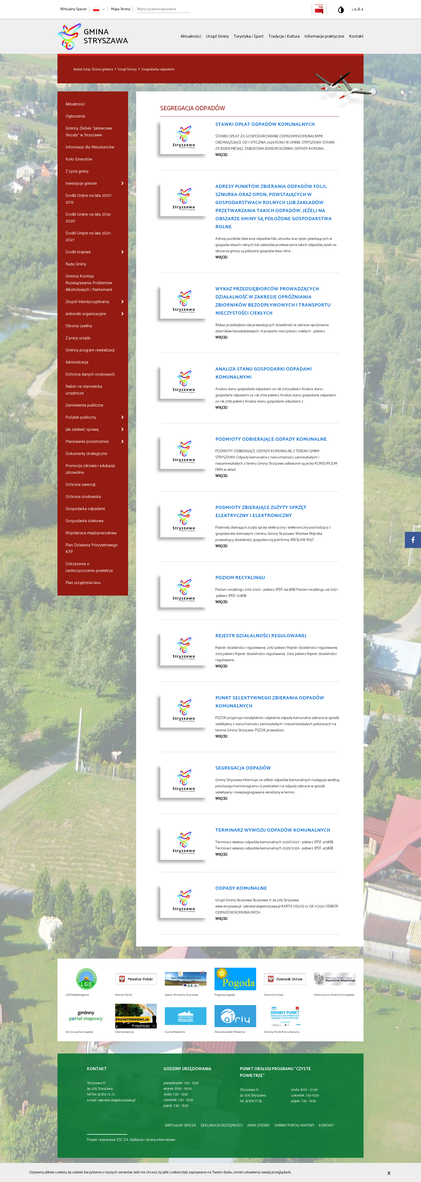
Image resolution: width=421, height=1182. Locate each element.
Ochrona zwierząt (80, 484)
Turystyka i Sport (249, 36)
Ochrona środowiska (83, 496)
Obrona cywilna (79, 326)
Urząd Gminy (217, 36)
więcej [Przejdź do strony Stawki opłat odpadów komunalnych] (221, 155)
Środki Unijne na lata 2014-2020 (88, 218)
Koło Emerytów (79, 159)
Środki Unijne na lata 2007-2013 (89, 199)
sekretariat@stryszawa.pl (116, 1100)
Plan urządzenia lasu (83, 582)
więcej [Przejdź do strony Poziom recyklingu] (221, 602)
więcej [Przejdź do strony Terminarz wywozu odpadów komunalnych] (221, 855)
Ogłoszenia (75, 116)
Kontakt (356, 36)
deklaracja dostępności (222, 1125)
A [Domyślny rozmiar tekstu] (355, 10)
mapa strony (259, 1125)
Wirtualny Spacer (73, 9)
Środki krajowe (78, 252)
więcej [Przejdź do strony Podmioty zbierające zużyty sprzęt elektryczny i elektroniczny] (221, 546)
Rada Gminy (76, 264)
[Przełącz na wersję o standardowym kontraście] (341, 9)
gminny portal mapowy (294, 1125)
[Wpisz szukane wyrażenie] (163, 9)
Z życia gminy (77, 171)
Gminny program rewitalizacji (90, 350)
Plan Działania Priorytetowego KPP (92, 548)
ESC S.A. (123, 1140)
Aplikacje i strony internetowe (152, 1140)
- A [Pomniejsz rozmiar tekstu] (352, 10)
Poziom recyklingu (240, 578)
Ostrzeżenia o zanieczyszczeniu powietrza (89, 567)
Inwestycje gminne (81, 183)
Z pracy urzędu (78, 338)
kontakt (326, 1125)
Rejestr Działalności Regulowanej (260, 636)
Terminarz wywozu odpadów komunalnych (272, 830)
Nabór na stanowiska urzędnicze (84, 390)
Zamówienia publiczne (84, 405)
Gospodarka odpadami (158, 69)
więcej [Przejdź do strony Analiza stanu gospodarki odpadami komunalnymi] (221, 408)
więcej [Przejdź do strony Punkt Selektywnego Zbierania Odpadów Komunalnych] (221, 737)
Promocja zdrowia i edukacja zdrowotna (90, 469)
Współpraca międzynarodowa (91, 533)
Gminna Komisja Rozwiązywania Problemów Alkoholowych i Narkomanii (89, 283)
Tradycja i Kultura (284, 36)
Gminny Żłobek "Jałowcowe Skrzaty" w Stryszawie (89, 131)
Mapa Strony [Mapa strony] (120, 9)
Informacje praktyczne (324, 36)
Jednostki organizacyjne (86, 314)
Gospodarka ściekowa (84, 521)
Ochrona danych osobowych (90, 374)
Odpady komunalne (241, 888)
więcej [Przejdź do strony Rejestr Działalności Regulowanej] (221, 666)
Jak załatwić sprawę (82, 429)
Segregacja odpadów (243, 768)
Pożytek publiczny (81, 417)
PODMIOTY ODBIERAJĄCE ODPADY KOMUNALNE (271, 439)
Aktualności (190, 36)
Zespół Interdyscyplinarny (87, 301)
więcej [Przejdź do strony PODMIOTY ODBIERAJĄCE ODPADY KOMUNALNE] (221, 476)
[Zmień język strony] (99, 9)
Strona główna (103, 69)
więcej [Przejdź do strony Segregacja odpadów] (221, 799)
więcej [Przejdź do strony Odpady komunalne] (221, 919)
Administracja (77, 362)
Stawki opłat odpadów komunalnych (265, 124)
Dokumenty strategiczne (86, 453)
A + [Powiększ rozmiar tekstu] (360, 9)
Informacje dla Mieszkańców (90, 147)
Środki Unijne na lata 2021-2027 (88, 236)
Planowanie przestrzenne (87, 441)
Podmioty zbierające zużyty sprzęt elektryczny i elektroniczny (260, 512)
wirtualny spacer (180, 1125)
